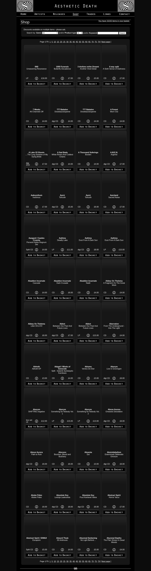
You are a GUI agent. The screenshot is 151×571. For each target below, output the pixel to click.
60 (86, 42)
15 (58, 42)
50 (80, 42)
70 (93, 42)
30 (67, 42)
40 (74, 42)
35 (70, 42)
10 (55, 42)
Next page (105, 42)
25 (64, 42)
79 (99, 42)
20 (61, 42)
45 (77, 42)
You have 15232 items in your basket (114, 21)
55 (83, 42)
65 (89, 42)
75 (96, 42)
